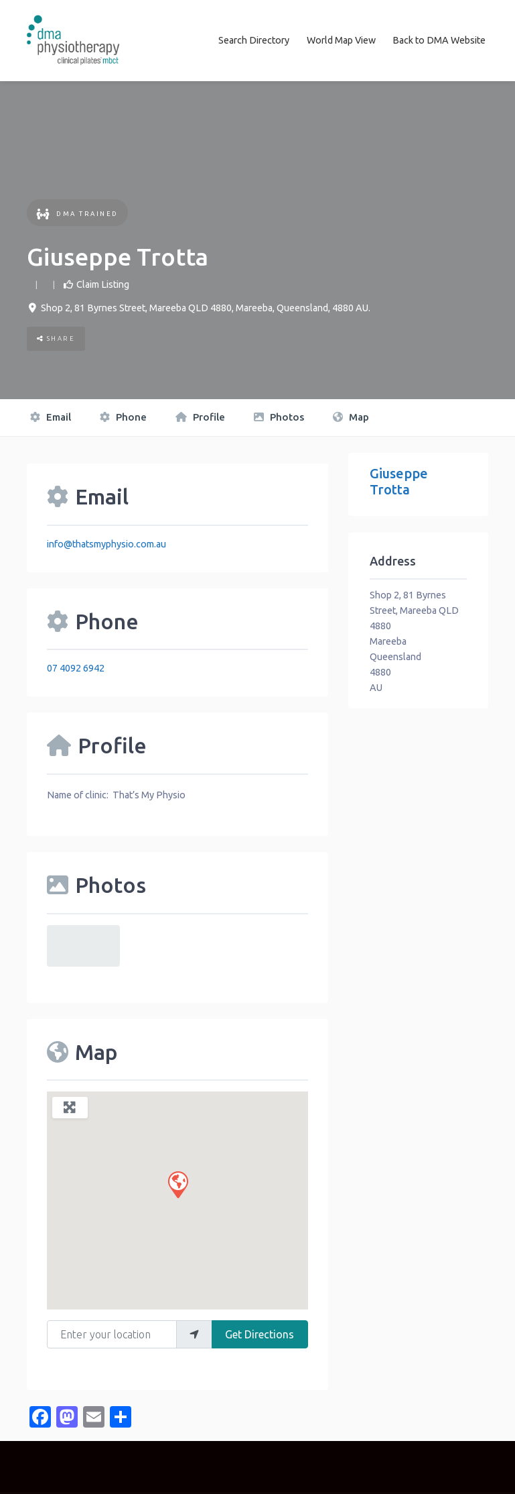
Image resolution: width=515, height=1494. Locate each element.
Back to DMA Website (439, 40)
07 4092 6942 (75, 668)
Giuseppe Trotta (399, 481)
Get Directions (259, 1334)
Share (56, 338)
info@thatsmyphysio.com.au (106, 543)
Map (351, 417)
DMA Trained (77, 213)
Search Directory (253, 40)
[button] (177, 1184)
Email (50, 417)
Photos (279, 417)
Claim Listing (102, 283)
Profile (200, 417)
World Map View (341, 40)
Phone (123, 417)
